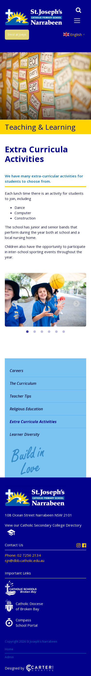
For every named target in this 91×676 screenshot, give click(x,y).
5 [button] (56, 331)
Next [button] (76, 303)
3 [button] (41, 331)
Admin (9, 657)
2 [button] (34, 331)
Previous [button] (14, 303)
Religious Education (26, 409)
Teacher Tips (20, 396)
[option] (45, 300)
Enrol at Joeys (17, 34)
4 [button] (49, 331)
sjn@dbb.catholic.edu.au (24, 560)
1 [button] (27, 331)
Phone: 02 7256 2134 (23, 555)
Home (9, 649)
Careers (16, 370)
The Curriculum (23, 383)
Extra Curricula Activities (33, 421)
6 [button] (63, 331)
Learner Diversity (24, 434)
